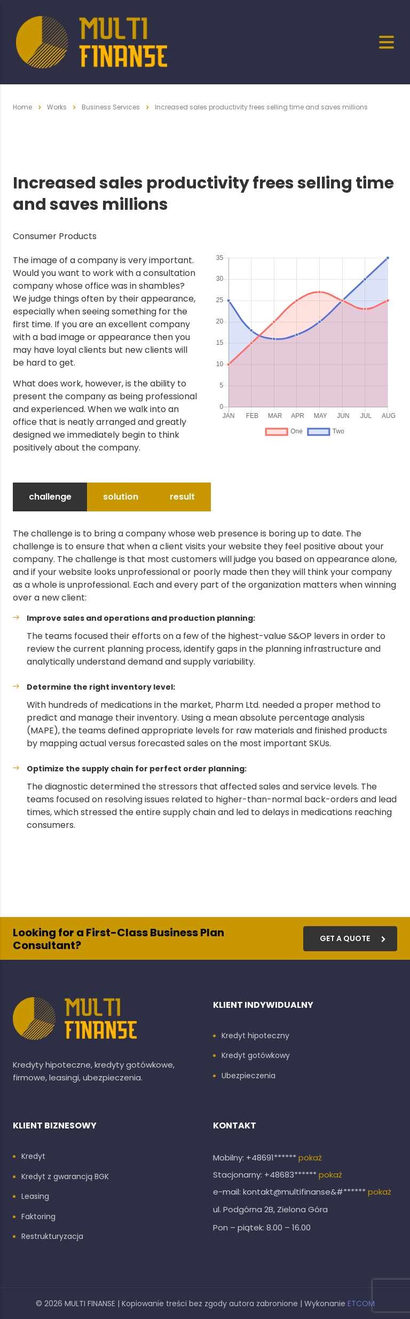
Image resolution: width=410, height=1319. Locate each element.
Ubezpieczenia (248, 1076)
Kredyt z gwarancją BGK (65, 1177)
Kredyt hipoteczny (255, 1036)
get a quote (353, 938)
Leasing (35, 1197)
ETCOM (361, 1303)
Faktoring (38, 1217)
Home (22, 107)
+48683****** (291, 1174)
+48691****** (272, 1157)
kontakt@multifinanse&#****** (305, 1191)
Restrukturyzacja (52, 1237)
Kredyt (33, 1157)
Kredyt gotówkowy (256, 1056)
